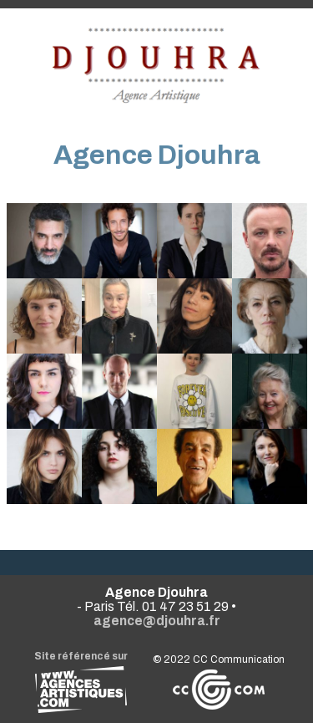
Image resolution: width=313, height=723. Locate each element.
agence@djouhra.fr (156, 621)
